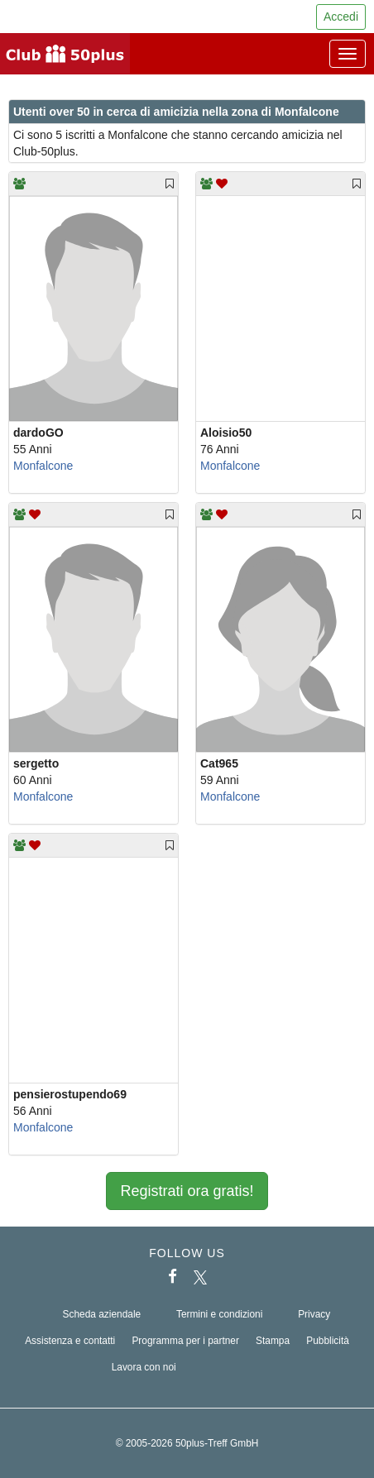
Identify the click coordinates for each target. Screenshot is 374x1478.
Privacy (314, 1314)
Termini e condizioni (219, 1314)
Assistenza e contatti (70, 1340)
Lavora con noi (144, 1367)
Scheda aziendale (102, 1314)
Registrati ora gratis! (186, 1191)
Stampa (273, 1340)
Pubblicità (327, 1340)
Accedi (341, 16)
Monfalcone (43, 465)
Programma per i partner (185, 1340)
